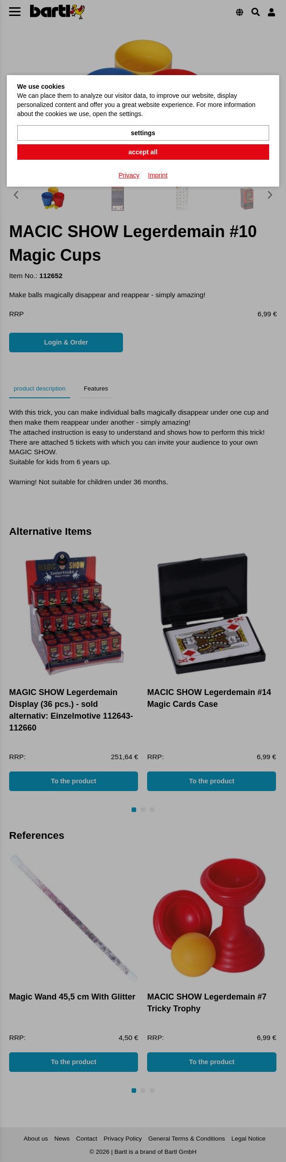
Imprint (158, 175)
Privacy (128, 175)
